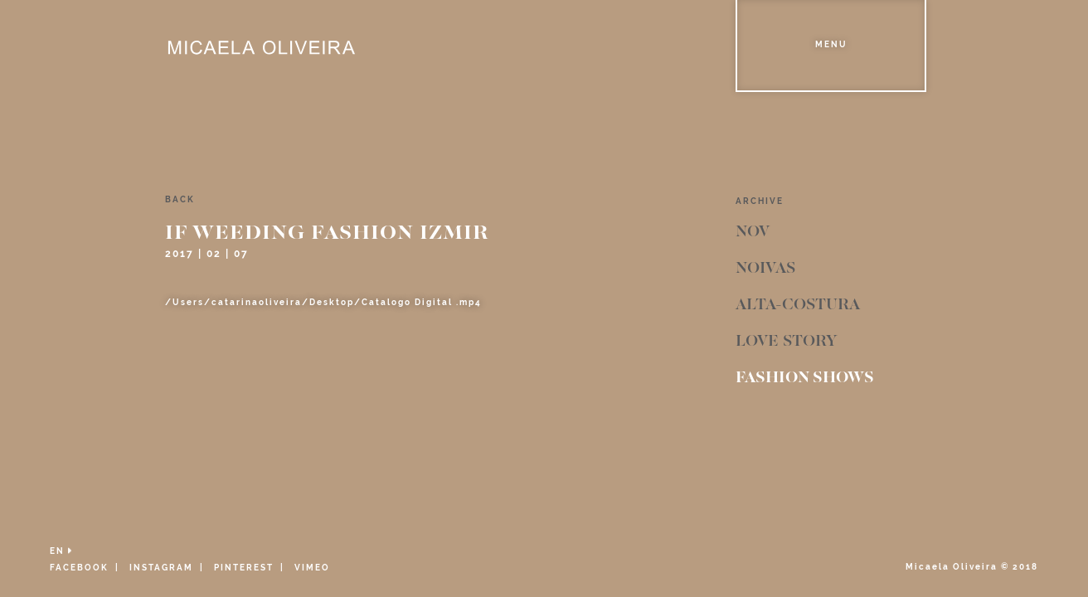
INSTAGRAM (161, 567)
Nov (753, 232)
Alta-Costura (798, 305)
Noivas (765, 268)
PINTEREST (244, 567)
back (180, 199)
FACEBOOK (79, 567)
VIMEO (312, 567)
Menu (831, 44)
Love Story (786, 341)
